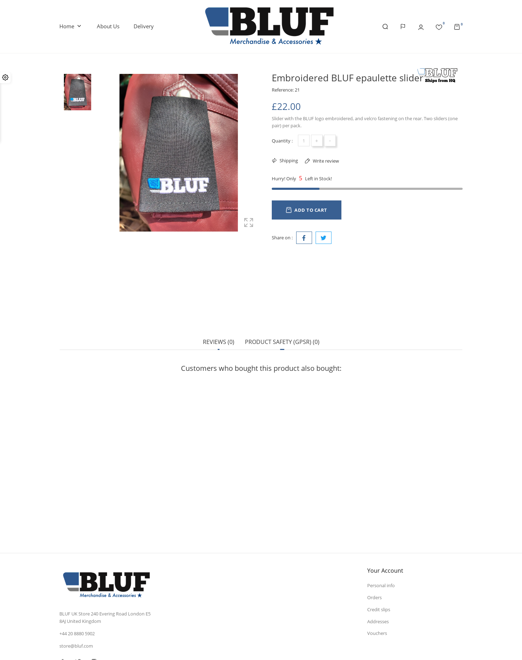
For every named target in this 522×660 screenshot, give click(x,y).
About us (108, 26)
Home (71, 26)
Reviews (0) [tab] (218, 317)
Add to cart (306, 210)
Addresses (378, 571)
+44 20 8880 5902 (77, 584)
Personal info (381, 535)
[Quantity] (304, 140)
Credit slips (378, 559)
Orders (374, 547)
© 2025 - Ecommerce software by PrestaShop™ (108, 647)
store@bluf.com (76, 596)
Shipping (288, 160)
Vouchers (377, 583)
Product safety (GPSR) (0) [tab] (282, 317)
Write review (325, 161)
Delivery (144, 26)
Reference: (283, 90)
